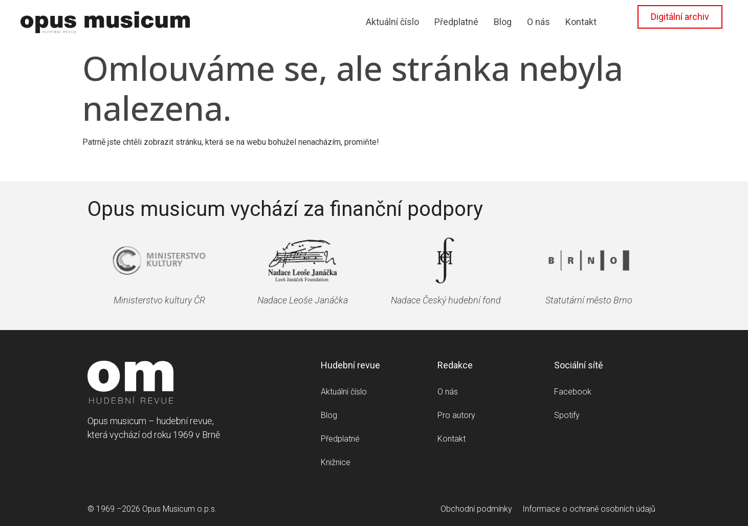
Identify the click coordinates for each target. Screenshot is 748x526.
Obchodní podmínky (476, 509)
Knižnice (335, 462)
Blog (503, 21)
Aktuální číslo (392, 21)
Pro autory (456, 415)
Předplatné (456, 21)
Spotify (567, 415)
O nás (538, 21)
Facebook (572, 392)
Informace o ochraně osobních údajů (588, 509)
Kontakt (581, 21)
